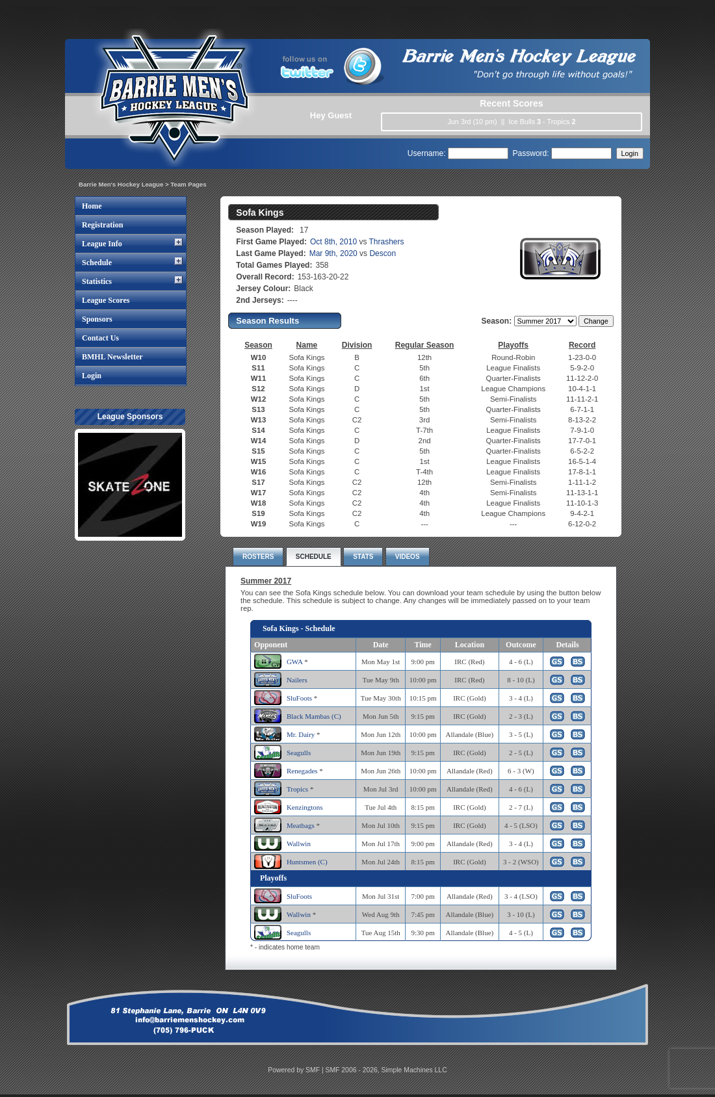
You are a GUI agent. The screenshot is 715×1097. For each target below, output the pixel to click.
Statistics (97, 281)
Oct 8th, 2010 (333, 241)
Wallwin (299, 843)
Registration (102, 224)
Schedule (97, 262)
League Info (102, 243)
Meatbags (301, 825)
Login (91, 375)
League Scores (105, 300)
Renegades (302, 771)
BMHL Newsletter (112, 356)
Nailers (297, 680)
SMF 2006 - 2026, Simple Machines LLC (386, 1070)
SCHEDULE (314, 556)
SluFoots (299, 698)
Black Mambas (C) (314, 716)
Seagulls (299, 752)
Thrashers (386, 241)
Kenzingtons (305, 807)
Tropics (297, 789)
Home (92, 206)
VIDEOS (407, 556)
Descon (382, 253)
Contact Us (100, 337)
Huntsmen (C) (307, 862)
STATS (363, 556)
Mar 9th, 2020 (333, 253)
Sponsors (97, 319)
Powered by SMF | (296, 1070)
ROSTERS (258, 556)
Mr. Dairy (301, 734)
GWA (294, 661)
